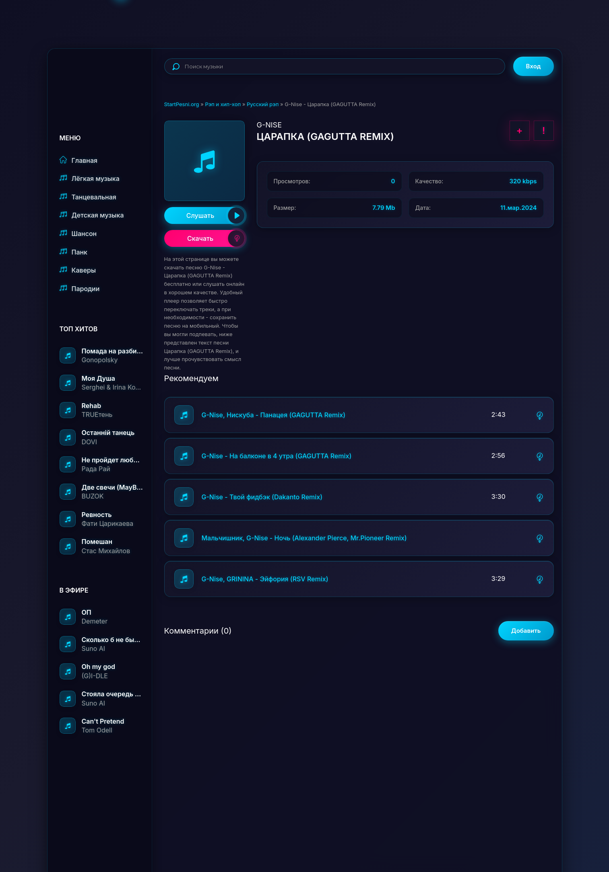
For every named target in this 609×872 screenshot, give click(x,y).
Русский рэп (263, 104)
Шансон (78, 233)
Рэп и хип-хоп (223, 104)
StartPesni (106, 75)
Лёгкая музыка (90, 178)
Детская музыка (92, 215)
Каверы (78, 270)
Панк (73, 252)
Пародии (80, 288)
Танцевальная (88, 197)
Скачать (216, 238)
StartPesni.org (181, 104)
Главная (79, 160)
